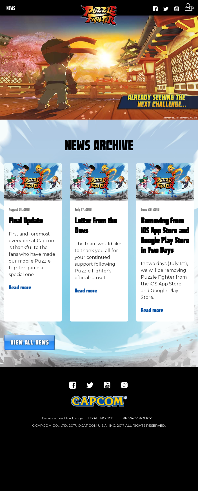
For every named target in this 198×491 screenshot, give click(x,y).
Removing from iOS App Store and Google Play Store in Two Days (165, 236)
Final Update (26, 221)
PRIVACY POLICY (137, 418)
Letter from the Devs (96, 226)
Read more (20, 287)
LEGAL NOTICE (101, 418)
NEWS (10, 8)
